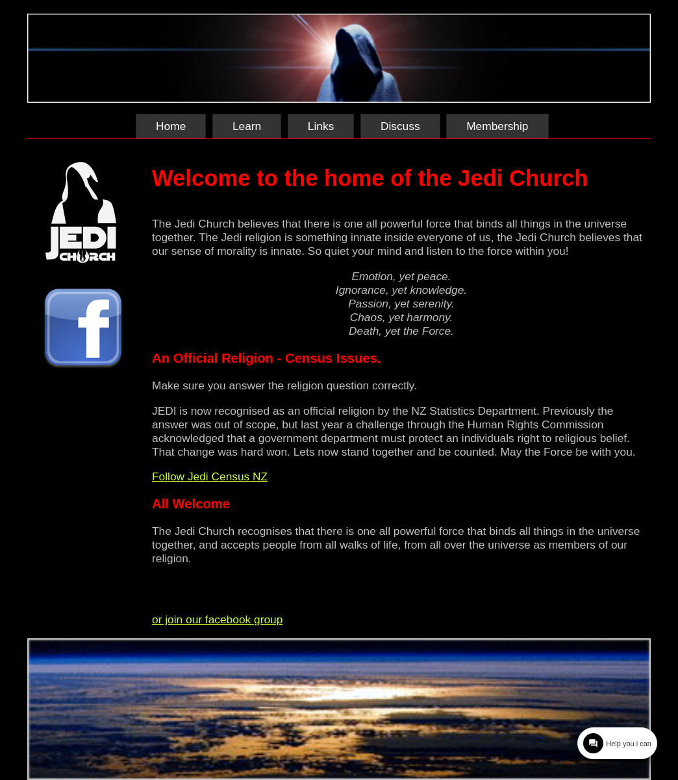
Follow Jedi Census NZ (210, 476)
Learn (246, 126)
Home (171, 126)
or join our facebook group (217, 619)
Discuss (400, 126)
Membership (497, 126)
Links (321, 126)
